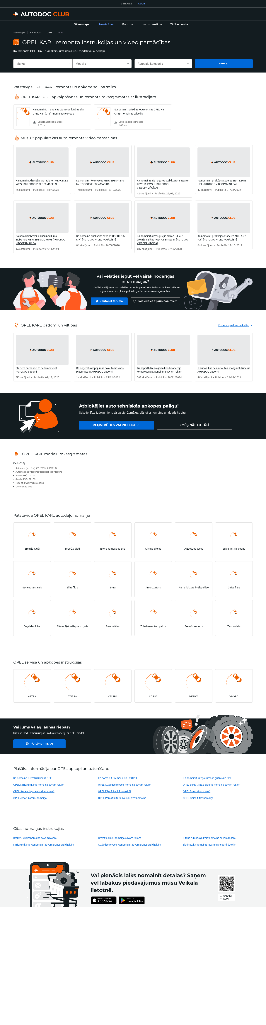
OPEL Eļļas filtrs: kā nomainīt (114, 791)
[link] (82, 24)
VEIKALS (126, 3)
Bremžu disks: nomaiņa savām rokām (119, 838)
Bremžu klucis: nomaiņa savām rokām (35, 838)
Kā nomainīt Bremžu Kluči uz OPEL (33, 778)
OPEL (49, 32)
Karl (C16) (19, 463)
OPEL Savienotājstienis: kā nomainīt (33, 791)
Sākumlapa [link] (19, 32)
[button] (151, 24)
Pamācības (36, 32)
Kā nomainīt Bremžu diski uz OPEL (118, 778)
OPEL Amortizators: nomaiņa (30, 798)
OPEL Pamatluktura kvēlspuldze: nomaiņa (122, 798)
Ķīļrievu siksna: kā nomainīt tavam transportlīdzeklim (43, 844)
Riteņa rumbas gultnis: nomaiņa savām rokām (209, 838)
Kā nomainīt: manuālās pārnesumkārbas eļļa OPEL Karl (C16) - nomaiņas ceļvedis (58, 111)
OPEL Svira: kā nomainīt (196, 791)
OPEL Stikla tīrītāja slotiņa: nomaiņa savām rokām (211, 784)
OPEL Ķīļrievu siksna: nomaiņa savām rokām (38, 784)
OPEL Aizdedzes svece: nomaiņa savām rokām (124, 784)
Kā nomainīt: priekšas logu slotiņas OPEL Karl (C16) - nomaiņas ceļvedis (139, 111)
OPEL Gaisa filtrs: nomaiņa (198, 798)
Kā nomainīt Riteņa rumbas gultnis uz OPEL (208, 778)
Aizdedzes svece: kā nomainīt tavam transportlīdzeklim (129, 844)
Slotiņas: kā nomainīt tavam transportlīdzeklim (209, 844)
